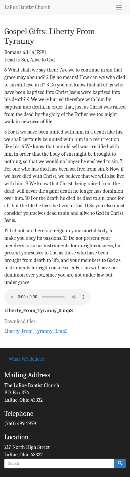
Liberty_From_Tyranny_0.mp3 (38, 311)
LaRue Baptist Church (27, 7)
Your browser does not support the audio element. (47, 297)
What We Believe (26, 359)
